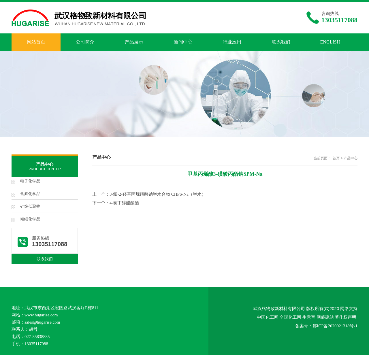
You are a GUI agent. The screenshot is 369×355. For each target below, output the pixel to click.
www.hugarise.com (41, 315)
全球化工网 (290, 317)
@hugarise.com (46, 322)
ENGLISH (330, 41)
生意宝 (308, 317)
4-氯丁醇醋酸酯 (124, 203)
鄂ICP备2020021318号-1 (334, 326)
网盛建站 (325, 317)
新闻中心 (183, 41)
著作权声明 (345, 317)
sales (29, 322)
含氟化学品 (30, 194)
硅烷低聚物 (30, 206)
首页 (336, 158)
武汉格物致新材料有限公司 (279, 308)
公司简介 (85, 41)
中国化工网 (267, 317)
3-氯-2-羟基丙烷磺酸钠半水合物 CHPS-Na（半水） (158, 194)
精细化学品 (30, 219)
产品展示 (134, 41)
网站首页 (36, 41)
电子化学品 (30, 181)
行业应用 (232, 41)
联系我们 (281, 41)
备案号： (303, 325)
